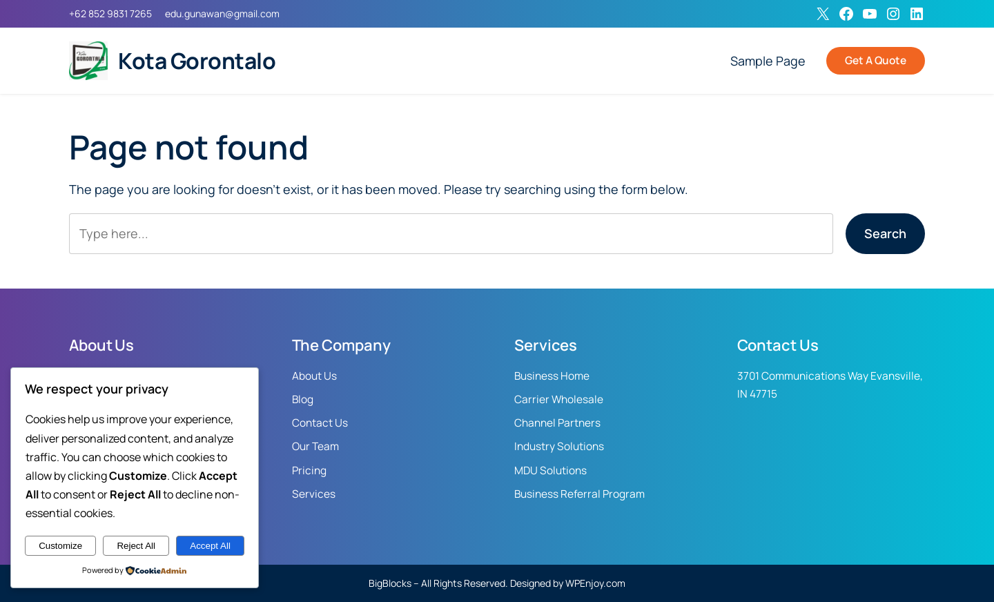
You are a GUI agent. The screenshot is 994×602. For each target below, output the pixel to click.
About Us (314, 376)
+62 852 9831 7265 (110, 13)
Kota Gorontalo (196, 61)
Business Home (551, 376)
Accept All (210, 546)
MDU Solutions (550, 470)
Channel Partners (557, 423)
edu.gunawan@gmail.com (222, 13)
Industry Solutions (559, 446)
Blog (302, 399)
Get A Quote (875, 60)
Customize (60, 546)
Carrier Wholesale (558, 399)
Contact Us (320, 423)
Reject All (136, 546)
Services (313, 494)
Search (885, 233)
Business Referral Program (579, 494)
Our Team (315, 446)
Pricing (309, 470)
